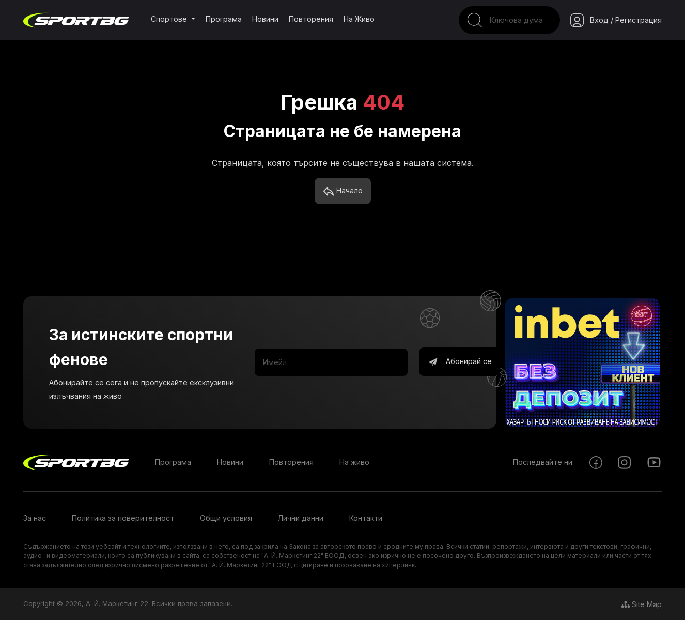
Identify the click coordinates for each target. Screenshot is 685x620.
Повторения (311, 18)
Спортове (170, 18)
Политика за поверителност (123, 517)
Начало (343, 191)
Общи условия (226, 517)
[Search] (509, 20)
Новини (265, 18)
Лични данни (300, 517)
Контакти (365, 517)
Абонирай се (459, 362)
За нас (34, 517)
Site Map (641, 604)
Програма (224, 18)
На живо (359, 18)
